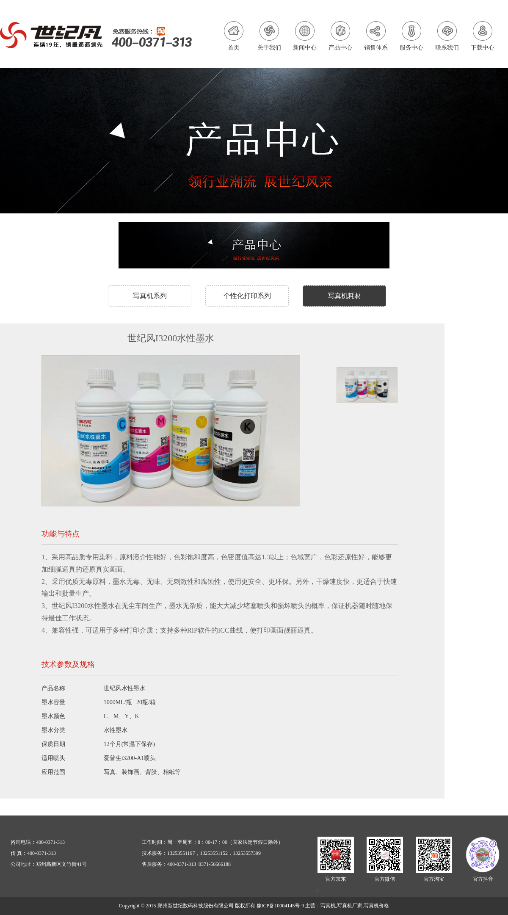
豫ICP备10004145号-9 (280, 906)
